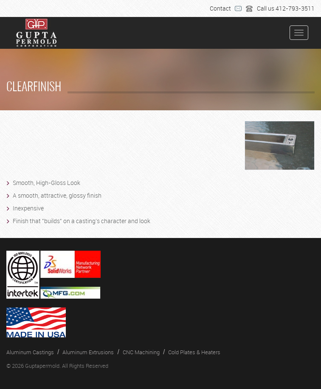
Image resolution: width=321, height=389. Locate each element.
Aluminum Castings (30, 352)
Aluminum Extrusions (88, 352)
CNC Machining (141, 352)
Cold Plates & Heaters (194, 352)
